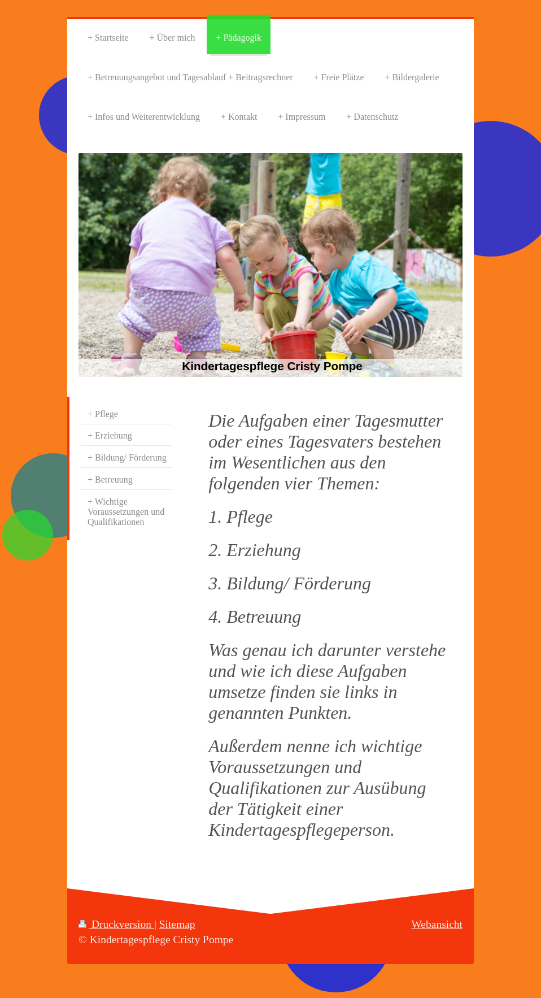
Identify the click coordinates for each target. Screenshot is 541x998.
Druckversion (116, 924)
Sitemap (177, 924)
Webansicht (437, 924)
